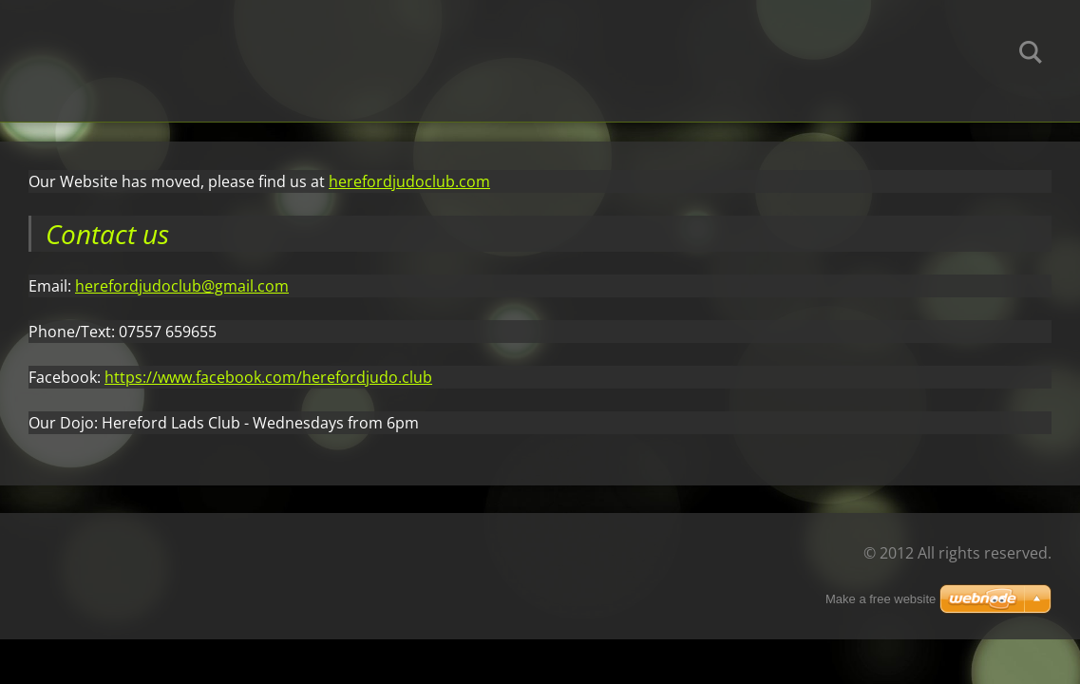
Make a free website (880, 599)
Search (1030, 55)
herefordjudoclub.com (409, 181)
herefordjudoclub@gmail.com (182, 286)
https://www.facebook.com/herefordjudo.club (268, 377)
